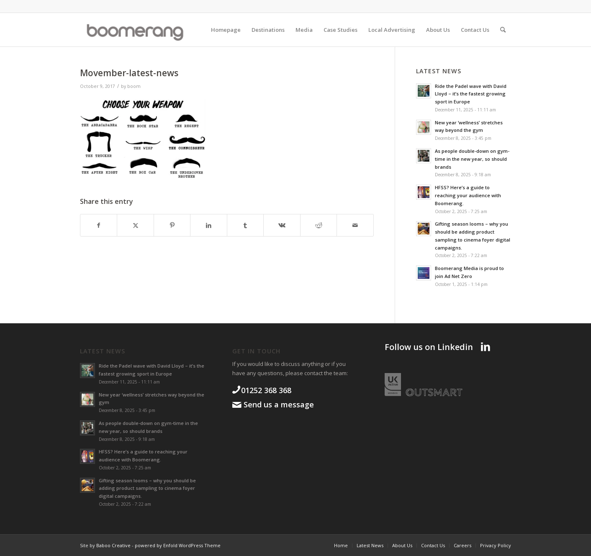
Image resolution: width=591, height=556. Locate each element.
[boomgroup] (142, 29)
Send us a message (278, 404)
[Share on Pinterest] (172, 225)
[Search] (503, 29)
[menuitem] (226, 29)
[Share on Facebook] (98, 225)
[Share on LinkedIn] (208, 225)
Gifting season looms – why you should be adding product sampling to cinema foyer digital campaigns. (147, 488)
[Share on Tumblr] (245, 225)
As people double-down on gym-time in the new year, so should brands (472, 159)
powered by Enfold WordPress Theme (178, 545)
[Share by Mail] (355, 225)
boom (134, 86)
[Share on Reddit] (319, 225)
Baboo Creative (113, 545)
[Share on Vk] (282, 225)
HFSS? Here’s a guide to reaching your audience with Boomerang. (468, 195)
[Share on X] (135, 225)
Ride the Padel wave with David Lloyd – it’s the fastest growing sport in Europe (470, 94)
